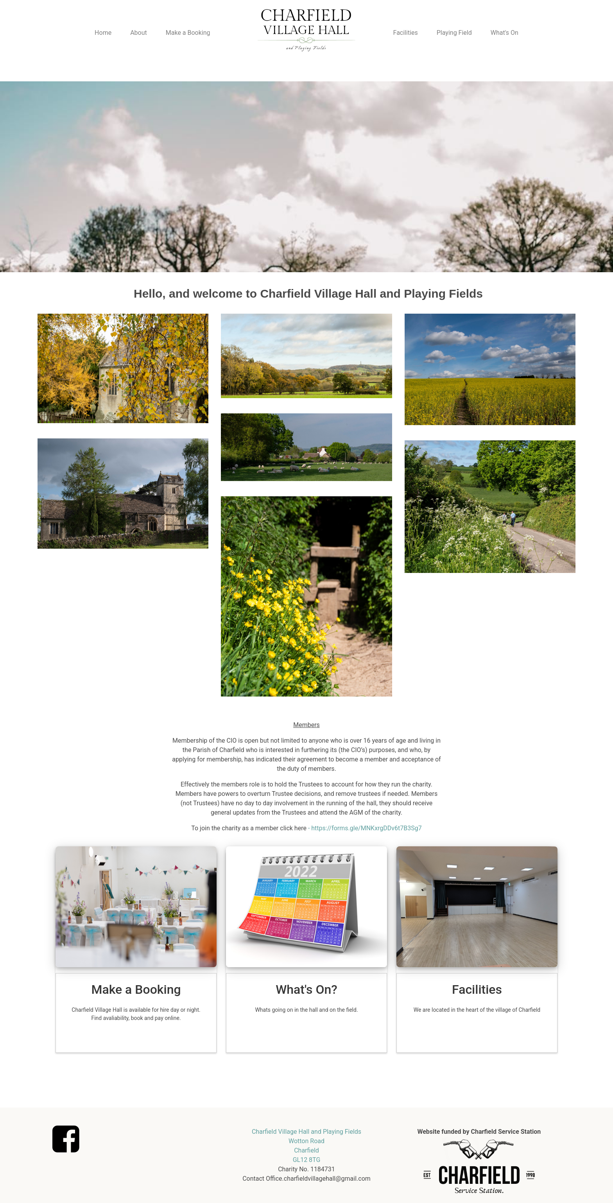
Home (103, 32)
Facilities (405, 32)
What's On (504, 32)
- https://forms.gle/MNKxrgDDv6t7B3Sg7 (365, 828)
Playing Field (454, 32)
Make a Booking (188, 32)
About (138, 32)
